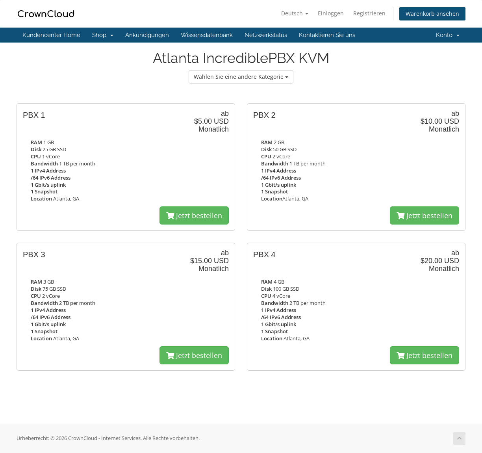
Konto (448, 35)
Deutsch (294, 13)
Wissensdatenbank (207, 35)
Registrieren (369, 13)
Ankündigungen (147, 35)
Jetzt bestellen (194, 215)
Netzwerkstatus (266, 35)
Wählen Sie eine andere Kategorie (241, 76)
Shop (102, 35)
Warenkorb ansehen (432, 13)
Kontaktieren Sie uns (327, 35)
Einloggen (331, 13)
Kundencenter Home (51, 35)
